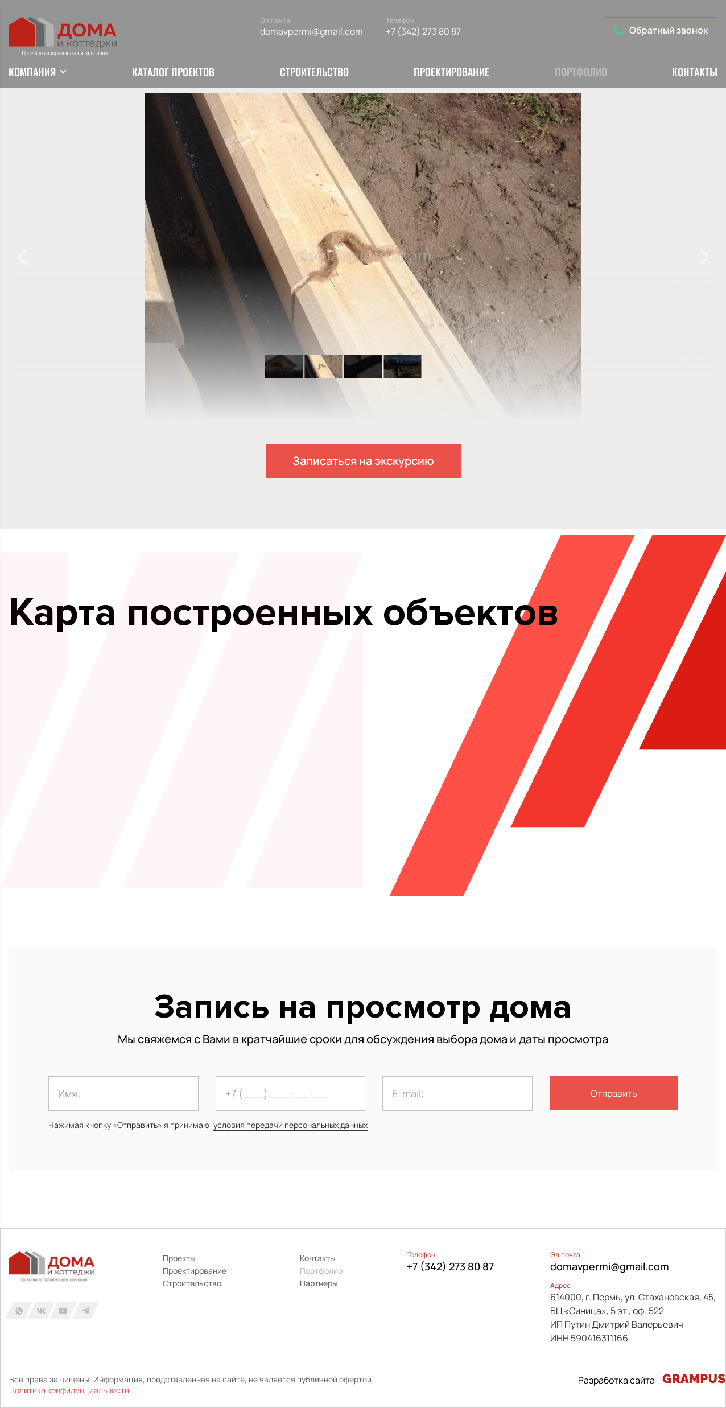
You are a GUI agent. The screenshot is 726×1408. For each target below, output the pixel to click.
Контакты (694, 71)
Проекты (179, 1258)
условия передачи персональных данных (290, 1124)
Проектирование (451, 71)
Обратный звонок (660, 30)
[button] (704, 257)
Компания (32, 71)
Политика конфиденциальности (69, 1390)
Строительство (314, 71)
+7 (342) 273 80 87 (423, 31)
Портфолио (581, 71)
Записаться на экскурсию (363, 460)
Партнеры (319, 1283)
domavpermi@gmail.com (311, 31)
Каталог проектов (173, 71)
